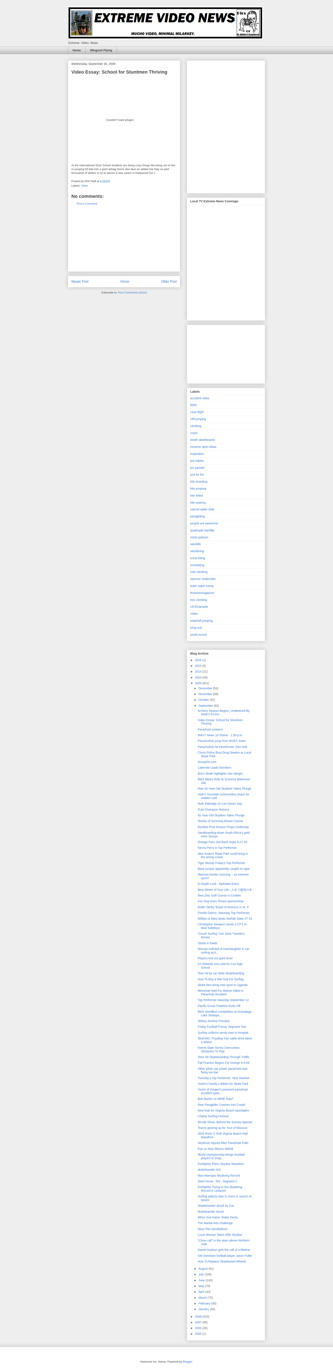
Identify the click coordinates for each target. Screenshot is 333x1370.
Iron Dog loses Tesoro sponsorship (220, 901)
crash (194, 433)
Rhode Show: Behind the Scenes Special (225, 1122)
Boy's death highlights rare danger (220, 773)
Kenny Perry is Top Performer (217, 847)
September (206, 705)
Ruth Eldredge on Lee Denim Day (220, 803)
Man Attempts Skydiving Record (219, 1175)
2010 (198, 677)
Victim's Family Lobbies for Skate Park (223, 1083)
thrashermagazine (202, 593)
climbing (195, 426)
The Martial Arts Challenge (215, 1223)
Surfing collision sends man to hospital (223, 1032)
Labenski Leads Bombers (214, 767)
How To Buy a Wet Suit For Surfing (221, 979)
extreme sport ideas (203, 446)
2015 (198, 666)
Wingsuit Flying (101, 50)
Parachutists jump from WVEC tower (222, 741)
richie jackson (199, 537)
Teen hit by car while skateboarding (221, 973)
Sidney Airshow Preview (213, 1021)
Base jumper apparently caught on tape (224, 868)
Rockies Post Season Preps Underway (223, 827)
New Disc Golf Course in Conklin (219, 895)
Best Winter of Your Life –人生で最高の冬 (225, 889)
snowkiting (197, 565)
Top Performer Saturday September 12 (223, 1000)
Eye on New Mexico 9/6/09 (215, 1149)
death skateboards (202, 439)
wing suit (196, 627)
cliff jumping (198, 419)
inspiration (197, 453)
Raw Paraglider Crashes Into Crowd (221, 1104)
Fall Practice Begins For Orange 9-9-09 (224, 1062)
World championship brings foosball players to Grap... (221, 1156)
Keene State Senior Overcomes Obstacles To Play (219, 1049)
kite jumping (198, 488)
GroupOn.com (207, 762)
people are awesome (204, 523)
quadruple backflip (202, 530)
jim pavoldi (197, 467)
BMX (193, 405)
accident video (199, 398)
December (205, 688)
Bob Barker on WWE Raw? (216, 1098)
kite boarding (198, 481)
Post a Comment (87, 203)
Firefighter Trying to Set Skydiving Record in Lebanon (220, 1188)
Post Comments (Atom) (132, 292)
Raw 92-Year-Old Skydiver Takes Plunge (224, 788)
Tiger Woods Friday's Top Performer (221, 863)
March (202, 1297)
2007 (198, 1322)
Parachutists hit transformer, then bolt (222, 747)
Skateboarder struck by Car (216, 1205)
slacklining (197, 551)
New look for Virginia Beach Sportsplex (223, 1110)
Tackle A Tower (207, 943)
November (205, 694)
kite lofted (196, 495)
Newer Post (80, 281)
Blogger (187, 1361)
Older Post (169, 281)
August (203, 1268)
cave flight (197, 412)
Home (77, 50)
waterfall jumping (201, 620)
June (202, 1280)
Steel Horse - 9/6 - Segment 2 (217, 1181)
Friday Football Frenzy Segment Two (222, 1026)
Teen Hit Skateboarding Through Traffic (223, 1057)
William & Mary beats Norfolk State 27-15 (225, 918)
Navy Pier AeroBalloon (212, 1229)
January (204, 1309)
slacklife (195, 544)
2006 (198, 1328)
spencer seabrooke (203, 579)
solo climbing (198, 572)
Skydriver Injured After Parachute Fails (223, 1143)
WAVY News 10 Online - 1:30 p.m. (220, 735)
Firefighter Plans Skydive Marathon (221, 1164)
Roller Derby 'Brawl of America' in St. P (223, 907)
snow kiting (197, 558)
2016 (198, 660)
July (201, 1274)
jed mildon (197, 460)
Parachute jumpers (210, 729)
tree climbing (198, 600)
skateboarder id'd (209, 1169)
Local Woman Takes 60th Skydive (220, 1234)
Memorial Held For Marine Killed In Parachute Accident (221, 992)
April (201, 1291)
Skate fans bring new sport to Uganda (222, 985)
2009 (198, 683)
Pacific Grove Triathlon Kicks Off (219, 1006)
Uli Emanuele (199, 606)
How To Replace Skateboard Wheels (222, 1261)
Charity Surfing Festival (213, 1116)
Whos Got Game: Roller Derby (218, 1217)
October (204, 699)
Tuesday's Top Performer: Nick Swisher (224, 1078)
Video (84, 185)
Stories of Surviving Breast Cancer (220, 821)
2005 (198, 1333)
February (204, 1303)
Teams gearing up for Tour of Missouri (222, 1128)
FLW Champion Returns (213, 809)
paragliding (197, 516)
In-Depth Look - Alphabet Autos (218, 883)
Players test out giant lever (215, 958)
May (201, 1286)
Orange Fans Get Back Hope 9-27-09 (222, 842)
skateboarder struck (211, 1211)
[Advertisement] (124, 241)
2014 (198, 671)
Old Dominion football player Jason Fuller (225, 1255)
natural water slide (202, 509)
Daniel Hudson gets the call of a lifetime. (224, 1249)
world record (198, 634)
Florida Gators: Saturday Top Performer (224, 913)
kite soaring (198, 502)
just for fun (197, 474)
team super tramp (202, 586)
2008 (198, 1316)
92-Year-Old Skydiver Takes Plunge (221, 815)
